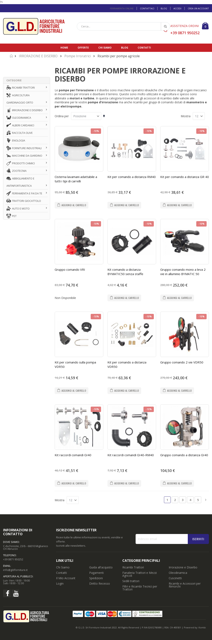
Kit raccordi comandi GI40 (73, 455)
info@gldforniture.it (15, 570)
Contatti (144, 47)
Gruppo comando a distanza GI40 (184, 455)
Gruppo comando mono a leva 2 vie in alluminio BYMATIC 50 (183, 271)
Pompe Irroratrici (77, 56)
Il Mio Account (65, 578)
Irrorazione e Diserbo (183, 567)
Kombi (202, 627)
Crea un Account (198, 8)
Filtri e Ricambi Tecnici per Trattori (139, 587)
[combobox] (123, 26)
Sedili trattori (130, 581)
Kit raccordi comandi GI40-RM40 (130, 455)
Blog (164, 8)
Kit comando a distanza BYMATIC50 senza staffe (125, 271)
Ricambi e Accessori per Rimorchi (185, 584)
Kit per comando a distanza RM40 (131, 177)
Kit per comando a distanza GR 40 (184, 177)
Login (60, 583)
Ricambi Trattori (133, 567)
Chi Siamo (63, 567)
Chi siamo (105, 47)
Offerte (83, 47)
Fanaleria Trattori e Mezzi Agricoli (139, 574)
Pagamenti (96, 573)
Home (64, 47)
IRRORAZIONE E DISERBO (38, 56)
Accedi (177, 8)
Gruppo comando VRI (70, 269)
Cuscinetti (175, 578)
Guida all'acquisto (101, 567)
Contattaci (147, 8)
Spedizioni (96, 578)
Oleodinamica (178, 573)
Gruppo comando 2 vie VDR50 (181, 362)
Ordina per (62, 116)
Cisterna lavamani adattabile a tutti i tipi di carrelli (76, 179)
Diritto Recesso (99, 583)
